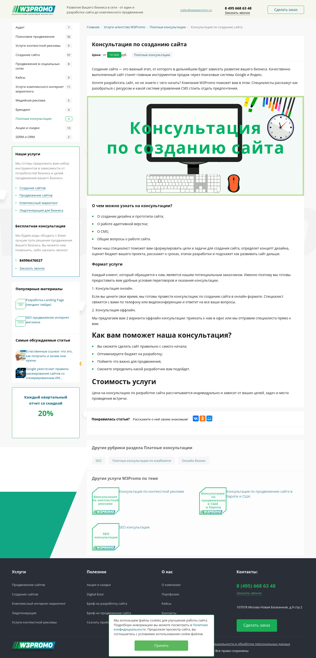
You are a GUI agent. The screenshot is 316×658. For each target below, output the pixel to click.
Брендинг (44, 109)
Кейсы (44, 77)
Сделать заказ (285, 9)
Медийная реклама (44, 100)
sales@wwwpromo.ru (196, 10)
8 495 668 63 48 (238, 8)
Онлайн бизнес (194, 463)
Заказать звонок (237, 12)
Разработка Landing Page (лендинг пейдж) (45, 302)
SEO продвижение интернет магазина (47, 319)
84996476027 (30, 260)
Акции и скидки (44, 128)
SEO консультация (134, 529)
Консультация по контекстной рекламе (151, 493)
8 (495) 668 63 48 (256, 586)
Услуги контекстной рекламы (44, 45)
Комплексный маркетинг (38, 203)
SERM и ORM (44, 137)
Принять (161, 645)
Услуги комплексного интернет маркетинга (44, 88)
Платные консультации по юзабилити (141, 463)
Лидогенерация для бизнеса (41, 210)
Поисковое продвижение (44, 36)
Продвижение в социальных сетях (44, 66)
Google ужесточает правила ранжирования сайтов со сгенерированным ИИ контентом (47, 373)
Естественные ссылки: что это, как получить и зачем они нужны (49, 355)
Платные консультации (44, 118)
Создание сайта (44, 55)
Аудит (44, 27)
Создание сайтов (32, 188)
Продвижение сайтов (36, 195)
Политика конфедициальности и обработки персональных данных (238, 644)
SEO (99, 463)
